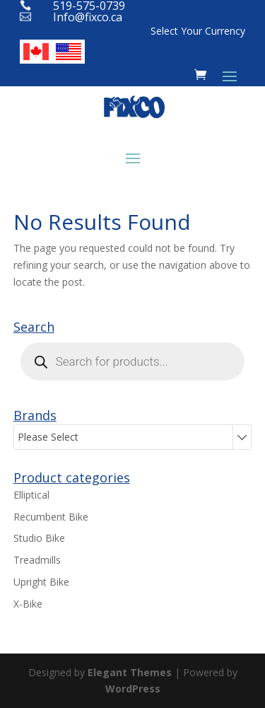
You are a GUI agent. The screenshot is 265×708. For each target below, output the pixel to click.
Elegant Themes (130, 672)
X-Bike (27, 603)
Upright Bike (41, 581)
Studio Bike (39, 538)
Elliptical (31, 494)
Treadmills (37, 560)
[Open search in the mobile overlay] (132, 361)
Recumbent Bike (50, 516)
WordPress (132, 688)
